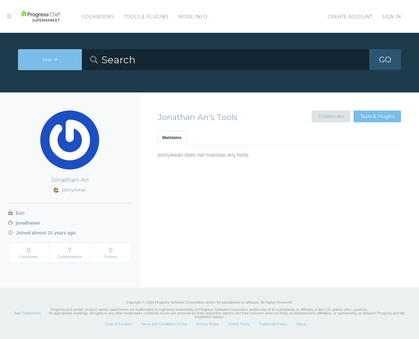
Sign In (391, 17)
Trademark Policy (273, 324)
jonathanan (24, 223)
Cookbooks (98, 17)
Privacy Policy (207, 324)
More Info (192, 17)
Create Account (350, 17)
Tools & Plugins (146, 17)
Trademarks (31, 313)
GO (385, 59)
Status (301, 324)
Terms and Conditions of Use (164, 324)
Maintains (172, 137)
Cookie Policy (239, 324)
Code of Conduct (118, 324)
